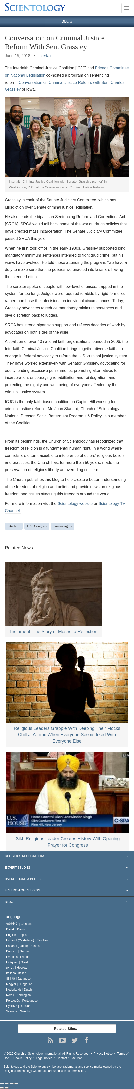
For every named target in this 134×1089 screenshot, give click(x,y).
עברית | (16, 967)
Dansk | (16, 929)
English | (17, 935)
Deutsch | (18, 951)
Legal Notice (44, 1058)
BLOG (66, 21)
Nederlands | (19, 989)
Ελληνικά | (17, 962)
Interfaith (46, 56)
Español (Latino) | (23, 946)
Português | (22, 1000)
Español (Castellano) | (27, 940)
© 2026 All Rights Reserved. (46, 1053)
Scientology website (75, 504)
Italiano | (16, 973)
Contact (62, 1058)
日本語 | (18, 978)
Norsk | (18, 995)
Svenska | (18, 1011)
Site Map (76, 1058)
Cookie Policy (22, 1058)
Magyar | (19, 984)
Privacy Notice (103, 1053)
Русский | (18, 1006)
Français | (17, 957)
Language (12, 917)
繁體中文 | (19, 924)
